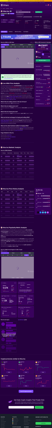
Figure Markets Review (27, 420)
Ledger (10, 99)
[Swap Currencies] (43, 54)
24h (37, 20)
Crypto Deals (2, 427)
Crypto (4, 8)
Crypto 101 (2, 420)
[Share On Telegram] (45, 212)
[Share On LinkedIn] (43, 212)
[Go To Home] (1, 8)
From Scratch (8, 138)
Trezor (15, 99)
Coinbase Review (26, 424)
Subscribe (43, 423)
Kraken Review (26, 418)
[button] (42, 2)
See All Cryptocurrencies (26, 391)
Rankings (8, 8)
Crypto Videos (3, 425)
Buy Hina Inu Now (43, 60)
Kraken (11, 96)
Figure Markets (16, 96)
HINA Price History (18, 31)
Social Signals (25, 31)
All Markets (11, 31)
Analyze (9, 372)
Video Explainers (12, 136)
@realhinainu (5, 251)
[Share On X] (38, 212)
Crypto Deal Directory (5, 121)
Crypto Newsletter (3, 421)
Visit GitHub (5, 308)
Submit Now (11, 336)
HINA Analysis (4, 31)
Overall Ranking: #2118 (4, 13)
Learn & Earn (2, 418)
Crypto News (9, 135)
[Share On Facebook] (40, 212)
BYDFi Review (26, 421)
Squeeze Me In (39, 407)
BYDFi (21, 96)
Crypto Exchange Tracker (10, 97)
